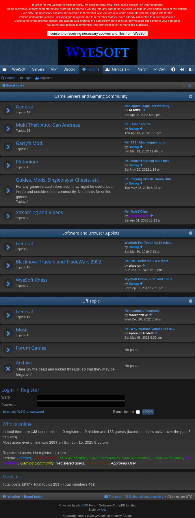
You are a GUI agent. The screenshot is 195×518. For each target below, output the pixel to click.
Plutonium (27, 162)
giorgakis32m (139, 215)
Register (46, 78)
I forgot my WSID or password (22, 412)
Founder (24, 458)
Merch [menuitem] (142, 69)
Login (27, 78)
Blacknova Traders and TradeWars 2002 (58, 262)
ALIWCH (135, 110)
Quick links (5, 70)
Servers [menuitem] (38, 69)
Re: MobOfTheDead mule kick (147, 161)
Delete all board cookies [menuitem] (146, 496)
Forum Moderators (167, 458)
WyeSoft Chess (32, 280)
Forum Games (31, 348)
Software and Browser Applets (90, 233)
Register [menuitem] (192, 70)
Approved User (123, 463)
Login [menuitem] (183, 70)
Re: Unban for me (138, 124)
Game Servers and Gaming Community (90, 96)
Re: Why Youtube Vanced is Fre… (150, 329)
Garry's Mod (29, 143)
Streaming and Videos (39, 212)
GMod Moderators (104, 458)
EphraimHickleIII (141, 333)
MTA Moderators (73, 458)
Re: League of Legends (142, 310)
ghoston (135, 265)
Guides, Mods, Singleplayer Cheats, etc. (58, 180)
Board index (33, 496)
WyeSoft (18, 69)
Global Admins (45, 458)
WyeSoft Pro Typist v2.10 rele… (148, 242)
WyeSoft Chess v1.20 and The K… (150, 279)
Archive (24, 363)
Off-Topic (91, 301)
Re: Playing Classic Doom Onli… (149, 179)
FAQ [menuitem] (175, 70)
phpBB (81, 505)
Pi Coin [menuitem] (160, 69)
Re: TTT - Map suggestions (145, 142)
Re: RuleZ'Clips (136, 211)
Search (10, 78)
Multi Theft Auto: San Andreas (48, 125)
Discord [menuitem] (69, 69)
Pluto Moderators (136, 458)
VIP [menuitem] (54, 69)
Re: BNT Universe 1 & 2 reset (146, 261)
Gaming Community (36, 463)
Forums (93, 69)
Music (22, 330)
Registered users (70, 463)
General (24, 107)
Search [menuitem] (190, 86)
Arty (104, 509)
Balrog (134, 128)
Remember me (126, 412)
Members (119, 69)
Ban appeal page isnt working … (149, 106)
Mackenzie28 (138, 315)
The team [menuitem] (115, 496)
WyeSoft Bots (97, 463)
